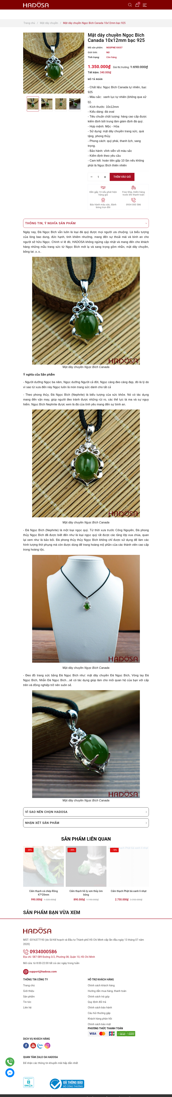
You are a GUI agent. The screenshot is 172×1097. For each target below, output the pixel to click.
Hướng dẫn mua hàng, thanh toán (107, 986)
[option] (53, 63)
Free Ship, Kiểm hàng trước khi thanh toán (133, 193)
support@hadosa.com (40, 967)
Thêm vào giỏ (122, 176)
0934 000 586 (133, 204)
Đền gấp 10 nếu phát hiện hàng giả (103, 193)
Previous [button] (23, 104)
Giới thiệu (28, 986)
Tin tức (27, 997)
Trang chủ (29, 980)
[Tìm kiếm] (130, 4)
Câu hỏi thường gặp (99, 1008)
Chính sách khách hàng (101, 980)
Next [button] (84, 104)
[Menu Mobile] (146, 5)
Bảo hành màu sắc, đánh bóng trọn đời (103, 206)
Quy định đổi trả (97, 997)
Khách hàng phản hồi (100, 1014)
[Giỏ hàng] (137, 4)
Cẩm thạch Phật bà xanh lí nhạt (129, 891)
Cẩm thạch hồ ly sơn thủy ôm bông (86, 893)
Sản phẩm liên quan (86, 839)
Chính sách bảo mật (99, 1019)
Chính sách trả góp (99, 991)
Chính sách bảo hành (100, 1002)
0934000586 (40, 946)
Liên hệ (27, 1002)
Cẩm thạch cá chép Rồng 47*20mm (43, 893)
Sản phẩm (29, 991)
